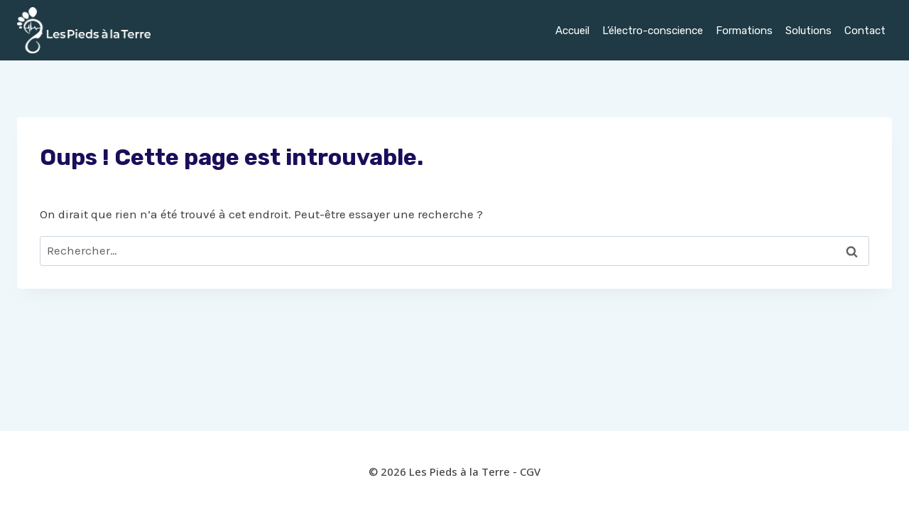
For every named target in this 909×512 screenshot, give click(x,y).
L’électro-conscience (652, 30)
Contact (865, 30)
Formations (744, 30)
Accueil (572, 30)
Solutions (808, 30)
